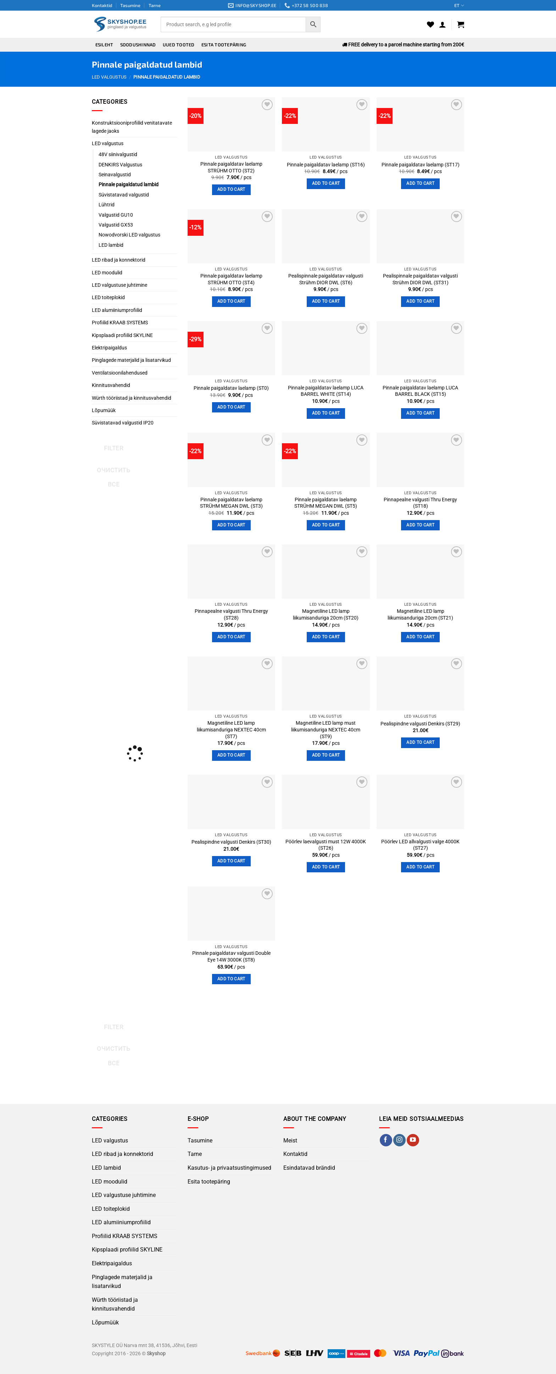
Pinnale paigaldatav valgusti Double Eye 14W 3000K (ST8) (231, 956)
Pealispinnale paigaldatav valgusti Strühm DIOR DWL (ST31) (420, 279)
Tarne (155, 5)
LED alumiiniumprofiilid (117, 310)
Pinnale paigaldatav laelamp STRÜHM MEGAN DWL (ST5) (325, 503)
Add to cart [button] (231, 189)
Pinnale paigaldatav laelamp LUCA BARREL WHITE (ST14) (325, 391)
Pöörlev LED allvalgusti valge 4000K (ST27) (420, 845)
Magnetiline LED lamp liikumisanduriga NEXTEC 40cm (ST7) (231, 729)
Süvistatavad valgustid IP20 (123, 423)
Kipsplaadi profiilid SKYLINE (122, 335)
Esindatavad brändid (309, 1167)
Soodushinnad (138, 44)
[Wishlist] (430, 24)
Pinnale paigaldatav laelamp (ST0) (231, 388)
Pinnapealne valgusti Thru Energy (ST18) (420, 503)
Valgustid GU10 (116, 215)
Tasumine (130, 5)
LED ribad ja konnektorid (118, 260)
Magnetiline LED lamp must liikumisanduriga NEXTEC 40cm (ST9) (325, 729)
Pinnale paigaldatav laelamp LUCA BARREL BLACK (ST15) (420, 391)
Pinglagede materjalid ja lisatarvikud (131, 360)
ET (459, 5)
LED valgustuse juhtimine (119, 285)
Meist (290, 1140)
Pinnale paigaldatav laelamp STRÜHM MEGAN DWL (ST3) (231, 503)
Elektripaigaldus (109, 347)
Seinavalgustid (115, 174)
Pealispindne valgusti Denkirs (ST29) (420, 724)
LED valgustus (109, 77)
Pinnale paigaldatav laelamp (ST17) (421, 165)
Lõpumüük (104, 410)
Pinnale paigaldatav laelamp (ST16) (326, 165)
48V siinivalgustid (118, 154)
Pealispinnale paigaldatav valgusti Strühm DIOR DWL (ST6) (325, 279)
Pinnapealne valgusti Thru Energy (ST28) (231, 614)
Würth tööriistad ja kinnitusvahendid (131, 398)
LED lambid (111, 245)
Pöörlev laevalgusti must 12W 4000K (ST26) (325, 845)
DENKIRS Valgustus (120, 164)
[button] (442, 24)
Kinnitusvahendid (111, 385)
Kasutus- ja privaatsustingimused (229, 1167)
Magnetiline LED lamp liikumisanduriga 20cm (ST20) (325, 614)
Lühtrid (107, 204)
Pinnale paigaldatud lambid (129, 184)
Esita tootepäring (223, 44)
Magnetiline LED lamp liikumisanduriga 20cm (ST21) (420, 614)
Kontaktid (102, 5)
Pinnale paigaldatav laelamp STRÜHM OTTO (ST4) (231, 279)
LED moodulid (107, 272)
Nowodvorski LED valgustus (129, 235)
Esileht (104, 44)
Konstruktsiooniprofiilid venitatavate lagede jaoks (132, 126)
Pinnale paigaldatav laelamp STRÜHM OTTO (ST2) (231, 167)
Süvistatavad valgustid (124, 195)
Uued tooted (179, 44)
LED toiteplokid (108, 297)
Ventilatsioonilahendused (120, 373)
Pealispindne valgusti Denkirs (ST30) (231, 842)
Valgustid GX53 (116, 225)
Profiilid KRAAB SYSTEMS (120, 322)
